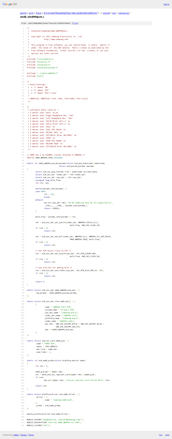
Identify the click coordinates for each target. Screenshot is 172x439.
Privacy (23, 435)
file (75, 23)
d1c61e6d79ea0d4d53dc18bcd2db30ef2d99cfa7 (71, 13)
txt (160, 435)
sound (106, 13)
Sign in (166, 4)
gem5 (23, 13)
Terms (31, 435)
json (167, 435)
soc (114, 13)
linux (38, 13)
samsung (123, 13)
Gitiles (16, 435)
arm (31, 13)
